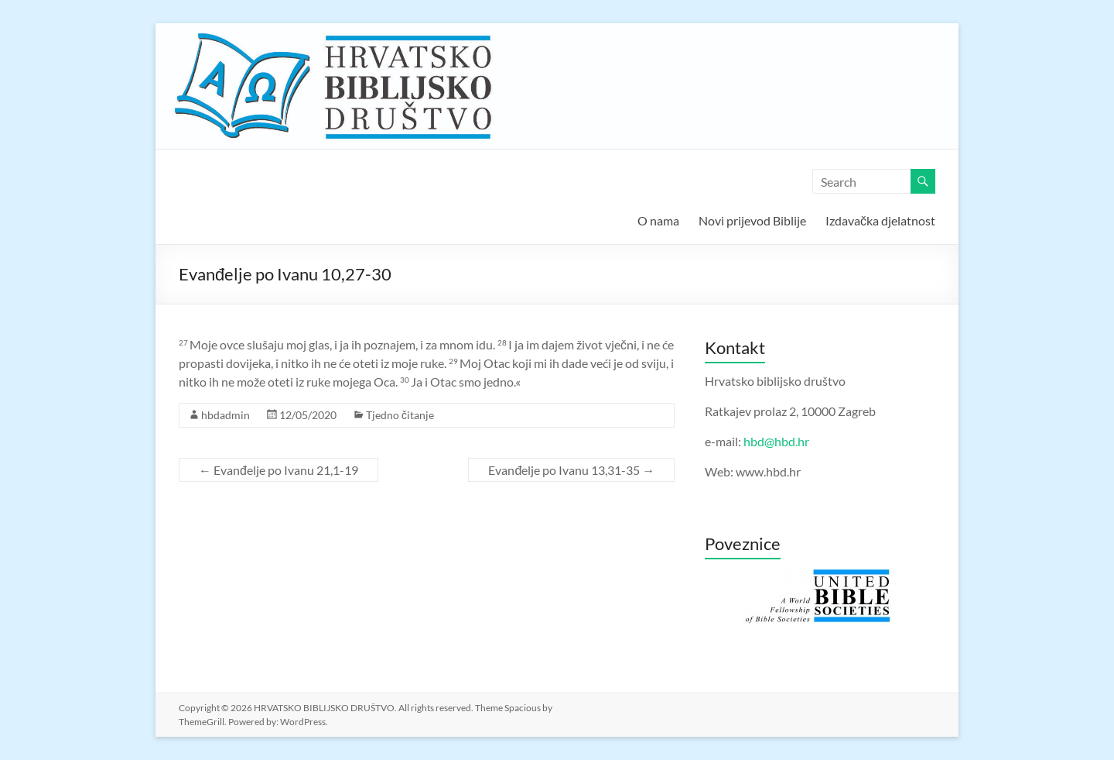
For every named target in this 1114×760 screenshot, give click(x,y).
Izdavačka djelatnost (880, 220)
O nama (658, 220)
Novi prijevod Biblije (752, 220)
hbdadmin (225, 414)
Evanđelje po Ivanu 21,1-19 (278, 470)
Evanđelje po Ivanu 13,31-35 (571, 470)
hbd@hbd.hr (776, 441)
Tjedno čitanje (400, 414)
